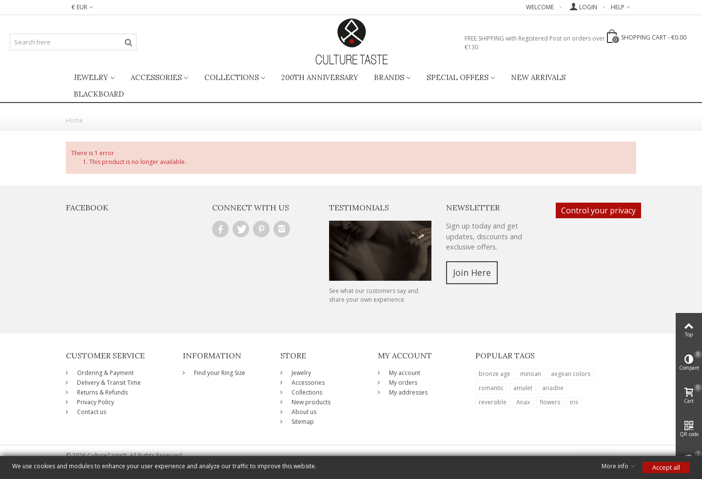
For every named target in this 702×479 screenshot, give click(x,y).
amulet (522, 388)
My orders (402, 382)
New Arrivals (538, 77)
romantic (491, 388)
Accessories (156, 77)
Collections (231, 77)
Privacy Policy (95, 402)
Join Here (472, 272)
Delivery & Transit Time (108, 382)
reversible (493, 402)
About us (303, 412)
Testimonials (359, 207)
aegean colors (570, 374)
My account (404, 373)
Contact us (91, 412)
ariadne (553, 388)
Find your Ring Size (219, 373)
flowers (550, 402)
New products (310, 402)
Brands (389, 77)
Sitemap (302, 421)
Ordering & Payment (105, 373)
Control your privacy (598, 210)
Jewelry (91, 77)
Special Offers (457, 77)
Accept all (666, 467)
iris (574, 402)
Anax (523, 402)
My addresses (408, 392)
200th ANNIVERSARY (319, 77)
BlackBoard (99, 94)
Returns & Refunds (102, 392)
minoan (530, 374)
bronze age (494, 374)
